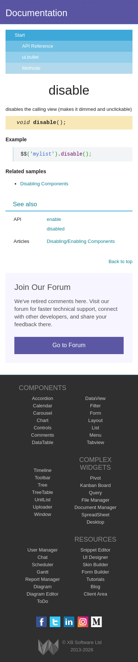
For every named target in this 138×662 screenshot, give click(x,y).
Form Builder (95, 573)
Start (20, 35)
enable (54, 220)
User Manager (43, 551)
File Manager (95, 501)
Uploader (42, 508)
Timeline (42, 471)
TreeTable (42, 493)
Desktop (95, 523)
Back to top (120, 262)
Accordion (42, 399)
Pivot (95, 479)
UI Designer (95, 558)
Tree (42, 486)
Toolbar (42, 478)
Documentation (36, 13)
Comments (42, 436)
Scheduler (42, 565)
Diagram (42, 587)
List (95, 429)
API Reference (37, 46)
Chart (43, 421)
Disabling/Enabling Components (81, 242)
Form (95, 414)
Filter (95, 407)
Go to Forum (69, 346)
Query (95, 493)
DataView (95, 399)
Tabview (95, 443)
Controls (42, 429)
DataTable (42, 443)
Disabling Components (44, 185)
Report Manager (42, 580)
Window (42, 515)
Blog (95, 587)
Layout (95, 421)
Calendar (42, 407)
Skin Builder (95, 565)
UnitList (42, 500)
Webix (48, 648)
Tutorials (95, 580)
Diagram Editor (42, 595)
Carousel (42, 414)
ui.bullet (30, 57)
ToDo (42, 602)
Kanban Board (95, 486)
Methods (31, 68)
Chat (42, 558)
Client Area (95, 595)
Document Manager (95, 508)
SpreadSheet (95, 516)
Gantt (43, 573)
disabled (55, 230)
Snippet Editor (95, 551)
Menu (95, 436)
